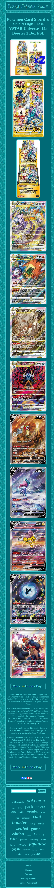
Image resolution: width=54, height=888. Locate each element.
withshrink (18, 802)
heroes (35, 850)
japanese (37, 843)
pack (29, 806)
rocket (19, 854)
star (17, 818)
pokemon (36, 800)
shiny (32, 823)
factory (39, 834)
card (37, 816)
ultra (44, 839)
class (20, 808)
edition (18, 834)
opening (32, 811)
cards (41, 823)
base (13, 811)
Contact (28, 874)
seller (21, 812)
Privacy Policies (28, 878)
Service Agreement (28, 883)
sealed (22, 828)
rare (27, 854)
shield (40, 807)
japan (16, 849)
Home (28, 865)
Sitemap (28, 870)
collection (26, 818)
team (43, 812)
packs (36, 853)
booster (19, 822)
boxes (42, 849)
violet (13, 808)
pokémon (23, 839)
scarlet (29, 835)
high (12, 845)
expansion (26, 850)
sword (22, 844)
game (35, 828)
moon (13, 839)
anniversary (34, 840)
